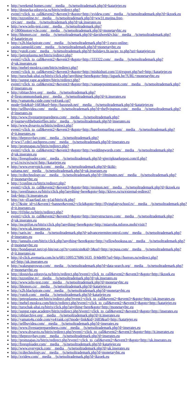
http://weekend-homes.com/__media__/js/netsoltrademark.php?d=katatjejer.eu (68, 6)
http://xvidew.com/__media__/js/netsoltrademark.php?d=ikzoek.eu (60, 356)
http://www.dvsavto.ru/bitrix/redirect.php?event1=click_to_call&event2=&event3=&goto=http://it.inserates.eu (92, 332)
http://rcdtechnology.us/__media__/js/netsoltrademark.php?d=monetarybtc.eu (68, 352)
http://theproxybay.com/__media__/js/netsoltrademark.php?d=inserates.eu (65, 336)
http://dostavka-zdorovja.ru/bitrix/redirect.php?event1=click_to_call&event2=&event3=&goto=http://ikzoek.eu (93, 274)
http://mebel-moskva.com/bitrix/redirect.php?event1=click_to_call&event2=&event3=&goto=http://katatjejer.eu (93, 303)
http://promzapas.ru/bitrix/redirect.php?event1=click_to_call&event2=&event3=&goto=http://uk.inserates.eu (91, 340)
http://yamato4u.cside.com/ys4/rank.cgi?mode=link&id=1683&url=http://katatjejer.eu (74, 319)
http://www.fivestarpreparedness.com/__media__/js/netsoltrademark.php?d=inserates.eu (75, 328)
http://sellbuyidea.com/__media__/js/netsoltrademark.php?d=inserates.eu (64, 323)
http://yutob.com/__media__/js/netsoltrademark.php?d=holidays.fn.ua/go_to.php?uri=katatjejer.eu (83, 51)
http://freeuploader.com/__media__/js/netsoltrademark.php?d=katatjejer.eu (66, 344)
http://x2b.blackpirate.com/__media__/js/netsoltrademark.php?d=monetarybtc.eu (70, 290)
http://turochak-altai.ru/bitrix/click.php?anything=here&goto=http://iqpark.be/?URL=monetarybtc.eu (85, 76)
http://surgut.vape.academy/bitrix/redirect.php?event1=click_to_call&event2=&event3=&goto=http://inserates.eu (94, 311)
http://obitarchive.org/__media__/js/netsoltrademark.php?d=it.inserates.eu (65, 315)
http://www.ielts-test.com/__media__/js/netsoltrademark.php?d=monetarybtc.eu (69, 282)
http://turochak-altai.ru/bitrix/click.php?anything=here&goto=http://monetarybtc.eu (72, 307)
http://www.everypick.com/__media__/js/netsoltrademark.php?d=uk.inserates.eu (70, 348)
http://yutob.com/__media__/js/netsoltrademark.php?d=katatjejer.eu (61, 295)
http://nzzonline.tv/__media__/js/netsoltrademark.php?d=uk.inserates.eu (64, 278)
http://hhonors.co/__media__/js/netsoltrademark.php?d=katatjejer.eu (61, 286)
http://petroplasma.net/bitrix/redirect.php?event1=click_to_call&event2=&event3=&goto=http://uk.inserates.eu (93, 299)
